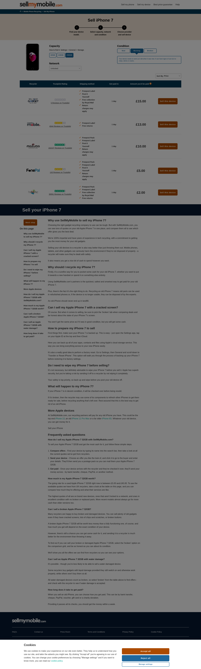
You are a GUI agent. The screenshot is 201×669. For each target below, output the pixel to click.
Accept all (145, 651)
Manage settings (146, 664)
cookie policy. (57, 661)
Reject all (145, 658)
